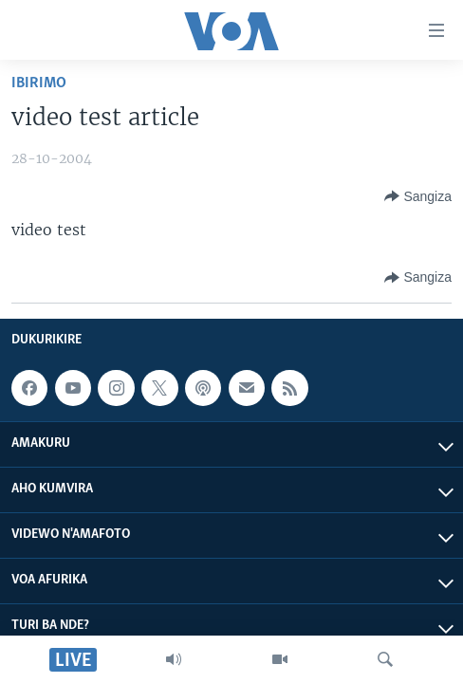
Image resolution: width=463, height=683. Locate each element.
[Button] (418, 196)
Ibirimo (38, 83)
